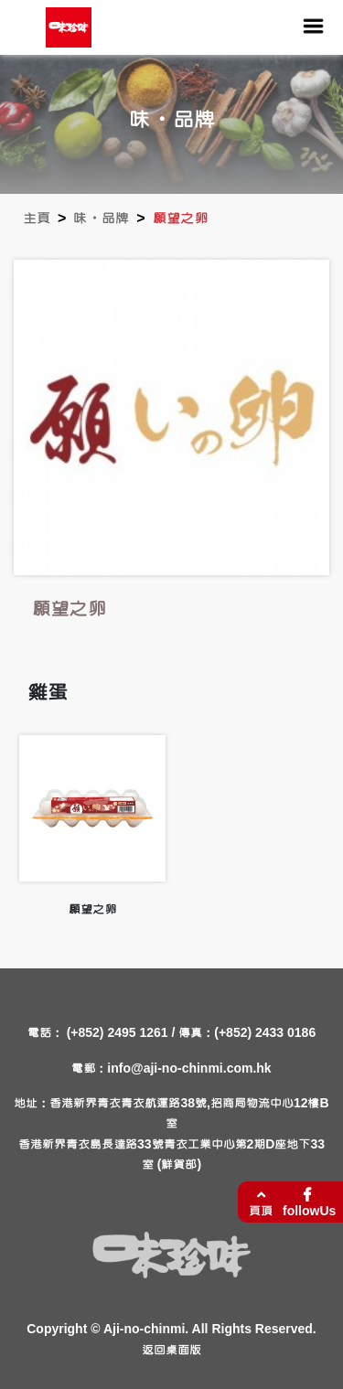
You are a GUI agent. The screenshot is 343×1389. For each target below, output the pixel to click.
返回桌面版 (171, 1350)
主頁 (36, 218)
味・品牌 (101, 218)
